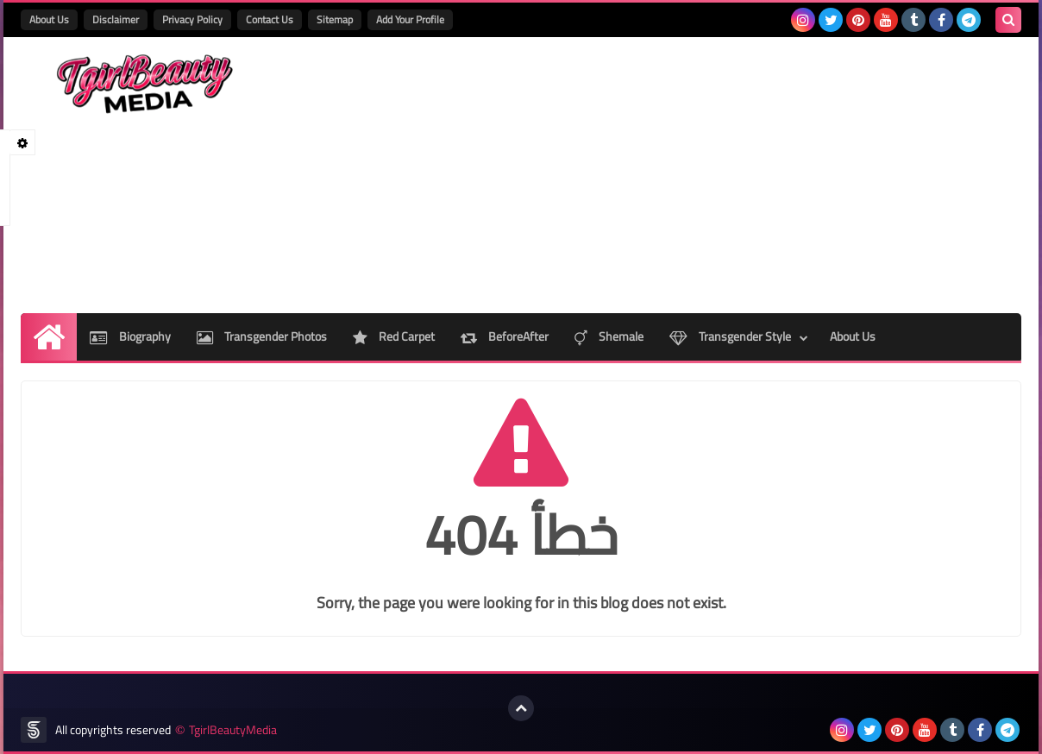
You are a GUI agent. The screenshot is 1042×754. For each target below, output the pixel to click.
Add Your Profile (410, 19)
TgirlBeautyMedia (233, 730)
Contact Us (269, 19)
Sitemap (335, 19)
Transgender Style (730, 336)
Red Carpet (394, 336)
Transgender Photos (262, 336)
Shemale (608, 336)
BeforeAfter (505, 336)
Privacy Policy (192, 19)
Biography (130, 336)
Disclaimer (115, 19)
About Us (49, 19)
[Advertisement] (707, 175)
